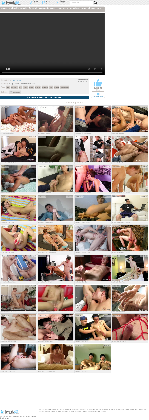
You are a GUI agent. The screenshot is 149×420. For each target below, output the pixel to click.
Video (48, 2)
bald (51, 87)
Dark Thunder (17, 80)
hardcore (14, 87)
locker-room (65, 87)
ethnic (31, 87)
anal (8, 87)
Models (61, 2)
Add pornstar (15, 92)
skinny (56, 87)
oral (20, 87)
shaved (37, 87)
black (25, 87)
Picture (34, 2)
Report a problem (98, 95)
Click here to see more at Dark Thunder (44, 97)
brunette (45, 87)
